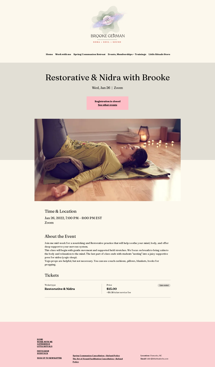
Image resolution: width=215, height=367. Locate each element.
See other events (107, 104)
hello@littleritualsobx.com (157, 359)
